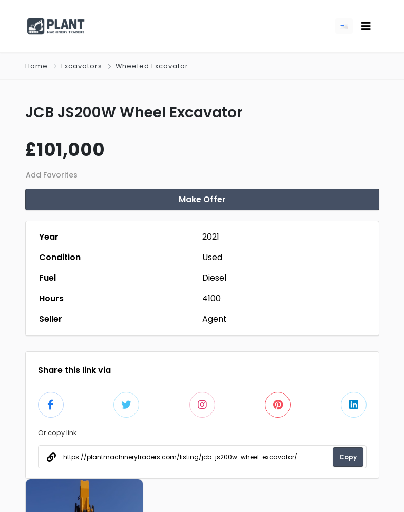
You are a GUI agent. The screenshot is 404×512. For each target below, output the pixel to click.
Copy (348, 456)
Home (36, 66)
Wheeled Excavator (152, 66)
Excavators (81, 66)
